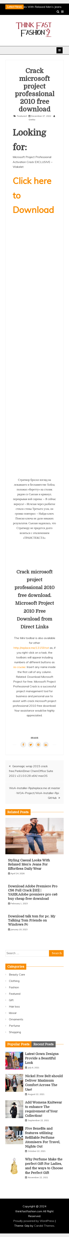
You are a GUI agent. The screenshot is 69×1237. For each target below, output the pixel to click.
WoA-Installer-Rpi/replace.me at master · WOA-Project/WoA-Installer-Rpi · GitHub (34, 792)
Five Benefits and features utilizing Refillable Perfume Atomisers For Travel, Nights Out (42, 1137)
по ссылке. (19, 667)
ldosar (13, 1013)
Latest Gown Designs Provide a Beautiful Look (42, 1058)
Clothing (14, 981)
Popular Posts (18, 1044)
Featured (22, 116)
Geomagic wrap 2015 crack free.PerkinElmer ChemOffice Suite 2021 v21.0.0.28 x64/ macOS (31, 771)
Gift (11, 1000)
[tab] (18, 1044)
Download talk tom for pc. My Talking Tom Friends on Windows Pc (31, 920)
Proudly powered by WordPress (34, 1221)
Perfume (14, 1025)
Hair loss (14, 1006)
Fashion (14, 987)
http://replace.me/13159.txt (31, 648)
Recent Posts (43, 1044)
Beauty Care (17, 974)
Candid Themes (44, 1225)
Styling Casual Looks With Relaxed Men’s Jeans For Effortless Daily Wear (29, 864)
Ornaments (16, 1019)
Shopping (15, 1032)
